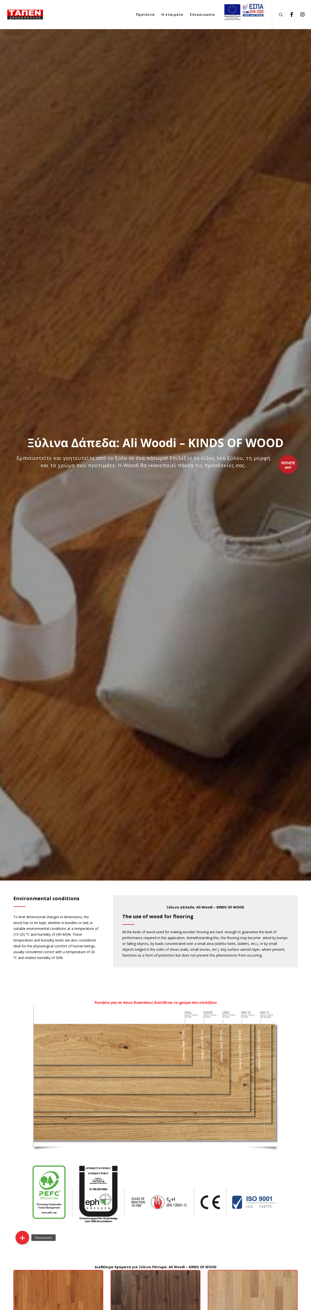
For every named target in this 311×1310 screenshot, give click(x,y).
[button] (22, 1237)
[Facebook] (288, 14)
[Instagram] (299, 14)
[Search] (277, 14)
